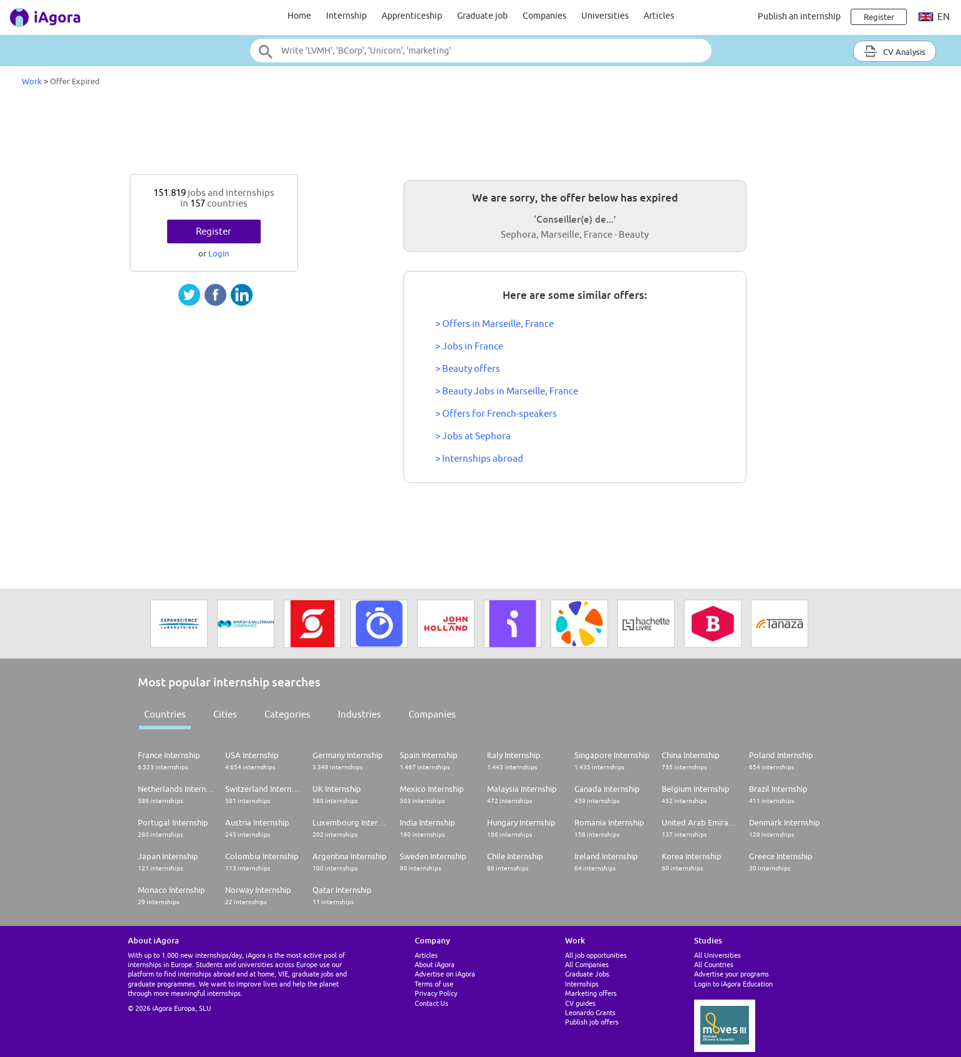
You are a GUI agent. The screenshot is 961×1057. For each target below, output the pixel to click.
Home (299, 16)
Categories (287, 714)
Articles (659, 16)
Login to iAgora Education (733, 984)
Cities (225, 714)
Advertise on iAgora (445, 974)
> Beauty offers (467, 368)
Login (218, 253)
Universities (605, 16)
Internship (346, 16)
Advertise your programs (731, 974)
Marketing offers (591, 993)
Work (32, 81)
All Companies (587, 964)
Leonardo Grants (590, 1012)
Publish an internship (799, 16)
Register (213, 231)
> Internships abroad (479, 458)
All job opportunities (596, 955)
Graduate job (482, 16)
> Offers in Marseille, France (494, 323)
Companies (544, 16)
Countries (165, 714)
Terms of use (434, 984)
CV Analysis (894, 51)
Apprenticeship (412, 16)
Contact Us (431, 1003)
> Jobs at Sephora (473, 436)
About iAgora (435, 964)
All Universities (717, 955)
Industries (359, 714)
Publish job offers (592, 1022)
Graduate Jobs (587, 974)
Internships (582, 984)
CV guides (580, 1003)
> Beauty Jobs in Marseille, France (506, 391)
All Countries (713, 964)
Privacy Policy (436, 993)
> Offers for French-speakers (496, 413)
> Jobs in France (469, 346)
